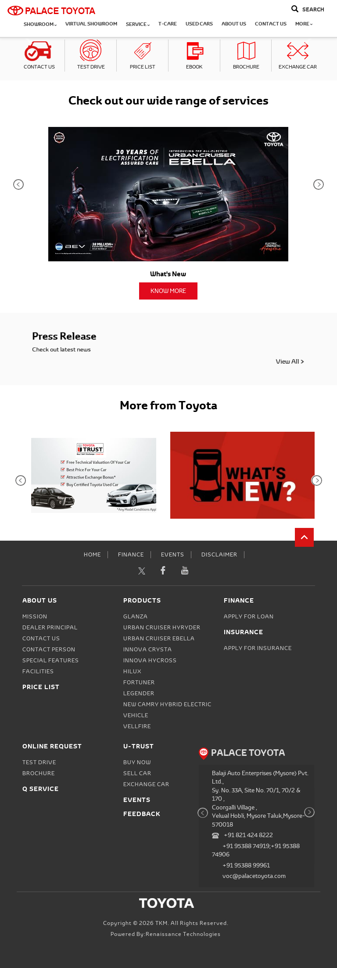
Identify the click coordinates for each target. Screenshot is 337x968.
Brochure (246, 67)
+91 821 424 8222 (248, 835)
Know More (168, 291)
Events (172, 554)
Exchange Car (298, 67)
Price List (142, 67)
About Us (234, 24)
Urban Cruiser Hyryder (162, 627)
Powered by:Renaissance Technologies (166, 934)
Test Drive (91, 67)
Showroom (40, 24)
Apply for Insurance (258, 648)
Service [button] (138, 24)
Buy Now (137, 762)
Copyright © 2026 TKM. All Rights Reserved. (166, 923)
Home (92, 554)
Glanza (135, 616)
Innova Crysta (147, 649)
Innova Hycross (150, 660)
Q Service (40, 788)
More (303, 24)
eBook (194, 67)
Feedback (142, 813)
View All (252, 356)
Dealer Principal (50, 627)
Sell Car (137, 773)
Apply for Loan (249, 616)
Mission (34, 616)
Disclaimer (219, 554)
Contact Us (271, 24)
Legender (138, 693)
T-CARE (167, 24)
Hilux (132, 671)
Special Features (50, 660)
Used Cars (199, 24)
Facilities (38, 671)
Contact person (48, 649)
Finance (131, 554)
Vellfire (137, 726)
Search (313, 9)
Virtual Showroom (91, 24)
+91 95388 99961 (246, 865)
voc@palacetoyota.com (254, 876)
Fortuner (139, 682)
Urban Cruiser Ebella (159, 638)
